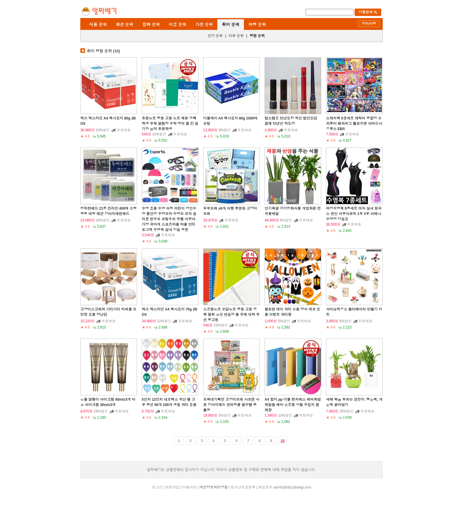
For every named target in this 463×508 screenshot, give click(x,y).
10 (282, 441)
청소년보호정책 (243, 487)
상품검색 (367, 12)
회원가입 (172, 487)
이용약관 (189, 487)
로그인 (157, 487)
